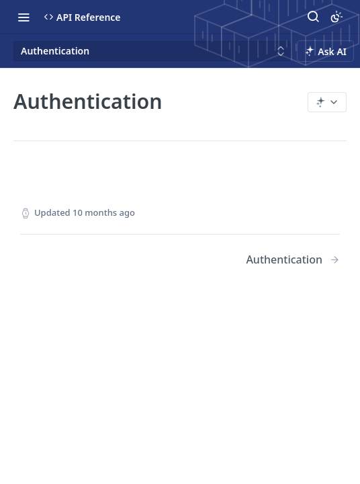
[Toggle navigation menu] (23, 17)
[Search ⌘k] (313, 17)
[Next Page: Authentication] (293, 259)
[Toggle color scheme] (336, 17)
